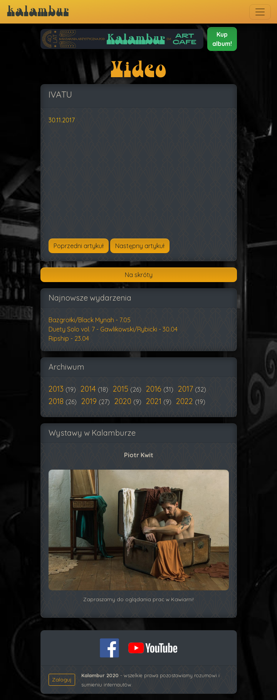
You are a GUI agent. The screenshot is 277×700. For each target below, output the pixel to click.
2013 (57, 389)
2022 (185, 401)
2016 (154, 389)
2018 (57, 401)
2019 (90, 401)
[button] (222, 39)
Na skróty (139, 275)
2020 (123, 401)
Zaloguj (62, 679)
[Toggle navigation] (260, 12)
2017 (186, 389)
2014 (89, 389)
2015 (121, 389)
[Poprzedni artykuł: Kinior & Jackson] (79, 245)
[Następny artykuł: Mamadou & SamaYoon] (140, 245)
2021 (154, 401)
